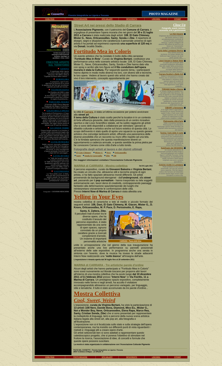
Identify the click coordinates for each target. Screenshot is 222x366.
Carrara (88, 112)
